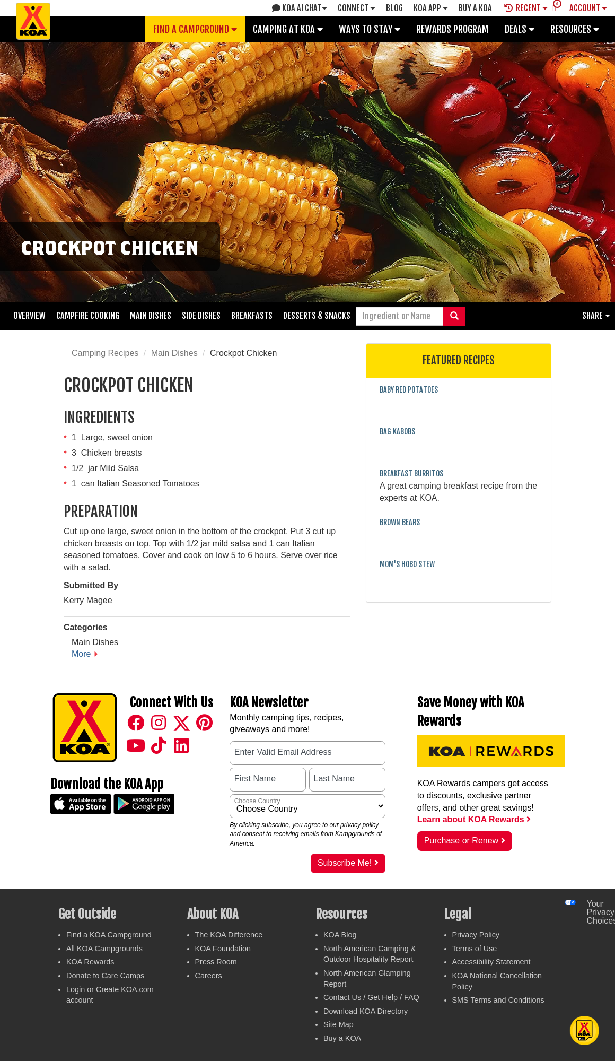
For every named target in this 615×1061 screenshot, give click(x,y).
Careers (208, 975)
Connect (356, 8)
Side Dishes (201, 315)
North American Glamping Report (367, 978)
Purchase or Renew (464, 840)
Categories (86, 627)
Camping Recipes (105, 353)
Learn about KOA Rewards (474, 819)
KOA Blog (339, 934)
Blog (394, 8)
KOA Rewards (90, 962)
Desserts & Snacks (316, 315)
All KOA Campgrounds (104, 948)
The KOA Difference (229, 934)
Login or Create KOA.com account (110, 995)
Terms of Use (474, 948)
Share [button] (596, 315)
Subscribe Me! (348, 862)
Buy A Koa (475, 8)
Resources (574, 29)
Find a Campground (195, 29)
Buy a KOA (342, 1038)
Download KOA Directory (365, 1011)
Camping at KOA (288, 29)
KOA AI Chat (299, 8)
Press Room (216, 962)
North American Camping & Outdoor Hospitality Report (369, 954)
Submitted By (91, 585)
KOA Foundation (223, 948)
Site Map (338, 1024)
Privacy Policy (476, 934)
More (81, 653)
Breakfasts (252, 315)
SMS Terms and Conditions (498, 1000)
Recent (526, 8)
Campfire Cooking (87, 315)
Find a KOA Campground (109, 934)
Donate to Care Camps (105, 975)
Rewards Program (452, 29)
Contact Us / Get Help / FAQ (371, 997)
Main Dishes (150, 315)
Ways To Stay (369, 29)
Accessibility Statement (491, 962)
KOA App (431, 8)
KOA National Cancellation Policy (497, 981)
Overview (29, 315)
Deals (519, 29)
